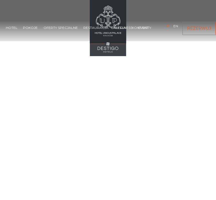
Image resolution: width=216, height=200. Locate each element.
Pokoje (30, 28)
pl (169, 26)
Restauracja (96, 28)
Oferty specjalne (60, 28)
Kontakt (140, 28)
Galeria (118, 28)
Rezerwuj (199, 28)
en (175, 26)
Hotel (11, 28)
